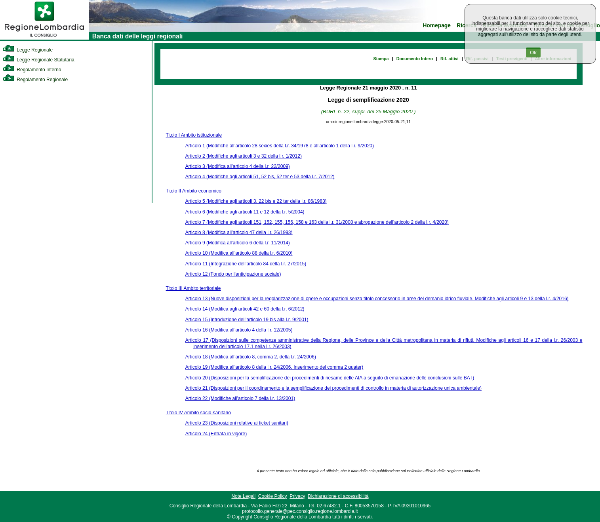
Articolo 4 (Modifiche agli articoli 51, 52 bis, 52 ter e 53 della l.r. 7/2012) (260, 176)
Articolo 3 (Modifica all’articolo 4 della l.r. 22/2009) (237, 166)
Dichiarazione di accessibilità (338, 496)
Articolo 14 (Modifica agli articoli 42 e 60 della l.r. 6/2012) (245, 309)
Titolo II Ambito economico (193, 191)
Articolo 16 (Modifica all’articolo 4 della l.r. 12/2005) (239, 330)
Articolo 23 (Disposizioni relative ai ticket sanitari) (236, 423)
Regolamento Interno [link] (31, 69)
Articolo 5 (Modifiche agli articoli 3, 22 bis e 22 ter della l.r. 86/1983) (256, 201)
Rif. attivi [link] (449, 58)
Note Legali (243, 496)
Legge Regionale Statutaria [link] (38, 60)
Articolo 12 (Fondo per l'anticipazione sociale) (233, 274)
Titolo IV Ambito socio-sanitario (198, 412)
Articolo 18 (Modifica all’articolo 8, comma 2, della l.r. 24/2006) (250, 357)
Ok (533, 52)
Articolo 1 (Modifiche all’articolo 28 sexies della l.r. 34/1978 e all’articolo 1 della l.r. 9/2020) (279, 146)
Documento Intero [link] (414, 58)
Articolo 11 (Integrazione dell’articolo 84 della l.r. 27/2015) (246, 264)
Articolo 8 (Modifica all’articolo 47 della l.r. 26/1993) (239, 232)
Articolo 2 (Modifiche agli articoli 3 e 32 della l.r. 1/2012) (243, 156)
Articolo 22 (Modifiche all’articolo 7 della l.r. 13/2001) (240, 398)
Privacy (297, 496)
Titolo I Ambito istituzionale (194, 135)
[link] (44, 38)
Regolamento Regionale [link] (35, 79)
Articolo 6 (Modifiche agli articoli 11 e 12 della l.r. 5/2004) (245, 212)
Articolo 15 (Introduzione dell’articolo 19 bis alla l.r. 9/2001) (247, 319)
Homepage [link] (437, 26)
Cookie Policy (272, 496)
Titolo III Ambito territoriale (193, 288)
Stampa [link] (381, 58)
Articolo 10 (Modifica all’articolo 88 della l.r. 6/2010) (239, 253)
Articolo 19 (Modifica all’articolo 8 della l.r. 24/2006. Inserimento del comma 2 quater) (274, 367)
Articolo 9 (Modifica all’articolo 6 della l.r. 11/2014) (237, 243)
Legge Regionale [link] (27, 50)
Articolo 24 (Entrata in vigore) (216, 433)
